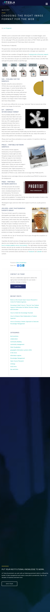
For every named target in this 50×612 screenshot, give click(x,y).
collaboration (14, 339)
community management (17, 344)
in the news (13, 353)
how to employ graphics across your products (14, 245)
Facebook (31, 252)
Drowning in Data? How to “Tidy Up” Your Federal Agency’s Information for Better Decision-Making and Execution (24, 307)
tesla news (13, 366)
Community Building (16, 342)
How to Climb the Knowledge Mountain (21, 313)
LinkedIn (39, 252)
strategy (12, 364)
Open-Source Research (17, 361)
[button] (18, 286)
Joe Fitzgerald (7, 28)
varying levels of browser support (38, 54)
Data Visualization (21, 263)
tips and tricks (14, 369)
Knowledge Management (17, 358)
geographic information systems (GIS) (21, 350)
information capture (15, 355)
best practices (14, 336)
